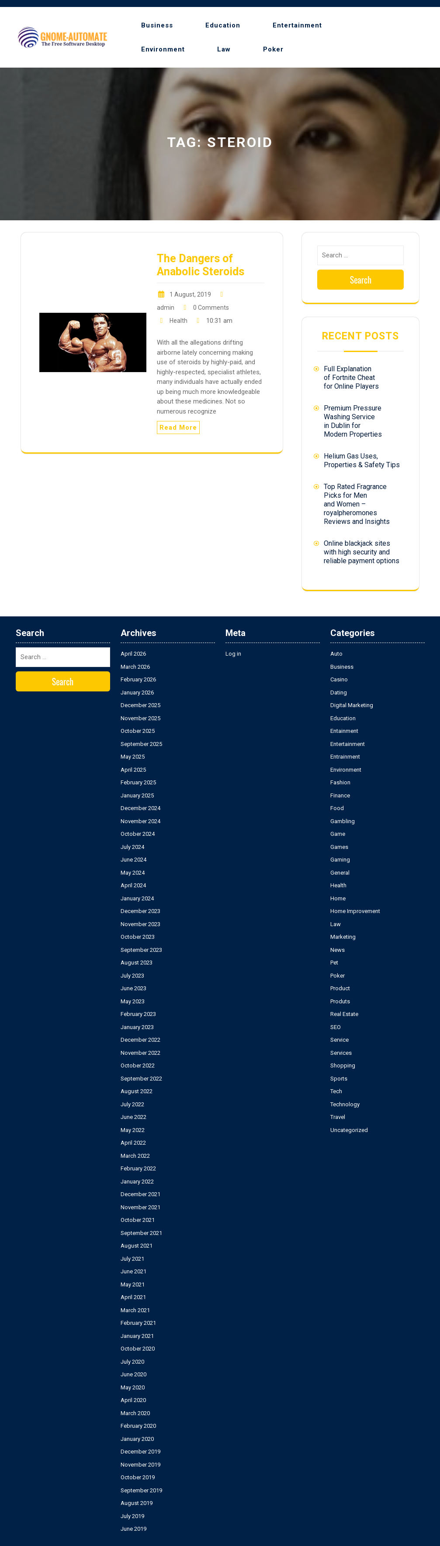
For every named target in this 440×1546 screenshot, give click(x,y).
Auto (336, 653)
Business (157, 25)
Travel (337, 1117)
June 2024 (133, 859)
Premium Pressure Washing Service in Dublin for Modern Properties (353, 421)
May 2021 (133, 1284)
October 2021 (138, 1220)
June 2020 (133, 1374)
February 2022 (138, 1168)
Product (340, 988)
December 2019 (140, 1451)
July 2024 (132, 847)
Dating (338, 692)
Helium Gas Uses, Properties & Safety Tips (362, 460)
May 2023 (133, 1001)
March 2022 (135, 1156)
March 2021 (135, 1310)
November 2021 (140, 1207)
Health (178, 320)
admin (165, 307)
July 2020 (132, 1361)
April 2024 (133, 885)
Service (339, 1039)
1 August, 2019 (190, 294)
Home (338, 898)
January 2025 (137, 795)
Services (341, 1053)
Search (361, 279)
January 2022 (137, 1181)
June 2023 (133, 988)
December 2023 (140, 911)
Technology (345, 1104)
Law (224, 49)
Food (337, 808)
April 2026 (133, 653)
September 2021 (141, 1233)
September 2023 (141, 950)
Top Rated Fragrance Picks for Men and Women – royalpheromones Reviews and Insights (357, 504)
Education (222, 25)
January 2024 (137, 898)
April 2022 (133, 1142)
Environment (163, 49)
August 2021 (136, 1245)
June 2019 (133, 1528)
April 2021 (133, 1297)
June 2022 (133, 1117)
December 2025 (140, 705)
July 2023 (132, 975)
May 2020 (133, 1387)
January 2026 (137, 692)
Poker (273, 49)
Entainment (344, 731)
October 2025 (138, 731)
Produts (340, 1001)
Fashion (340, 782)
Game (337, 834)
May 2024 (133, 872)
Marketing (343, 937)
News (337, 950)
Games (339, 847)
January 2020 (137, 1439)
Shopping (342, 1065)
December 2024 (140, 808)
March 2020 (135, 1413)
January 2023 (137, 1027)
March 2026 (135, 667)
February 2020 (138, 1426)
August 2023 (136, 962)
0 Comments (211, 307)
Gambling (342, 821)
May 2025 (133, 756)
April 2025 (133, 769)
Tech (336, 1091)
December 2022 (140, 1039)
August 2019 (136, 1503)
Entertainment (297, 25)
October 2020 (138, 1348)
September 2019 (141, 1490)
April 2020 (133, 1400)
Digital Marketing (351, 705)
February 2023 (138, 1014)
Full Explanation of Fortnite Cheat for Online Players (351, 377)
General (340, 872)
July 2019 (132, 1516)
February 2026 (138, 679)
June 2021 (133, 1271)
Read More (178, 427)
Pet (334, 962)
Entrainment (345, 756)
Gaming (340, 859)
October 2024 (138, 834)
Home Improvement (355, 911)
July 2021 (132, 1258)
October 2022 (138, 1065)
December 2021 (140, 1194)
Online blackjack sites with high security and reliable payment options (361, 552)
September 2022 (141, 1078)
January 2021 (137, 1336)
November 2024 (140, 821)
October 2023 (138, 937)
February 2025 (138, 782)
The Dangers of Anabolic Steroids (200, 265)
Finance (340, 795)
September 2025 (141, 744)
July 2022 (132, 1104)
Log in (233, 653)
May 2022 (133, 1130)
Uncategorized (349, 1130)
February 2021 (138, 1323)
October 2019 (138, 1477)
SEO (335, 1027)
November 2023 (140, 924)
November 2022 (140, 1053)
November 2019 (140, 1464)
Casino (339, 679)
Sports (338, 1078)
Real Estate (344, 1014)
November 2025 (140, 718)
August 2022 (136, 1091)
